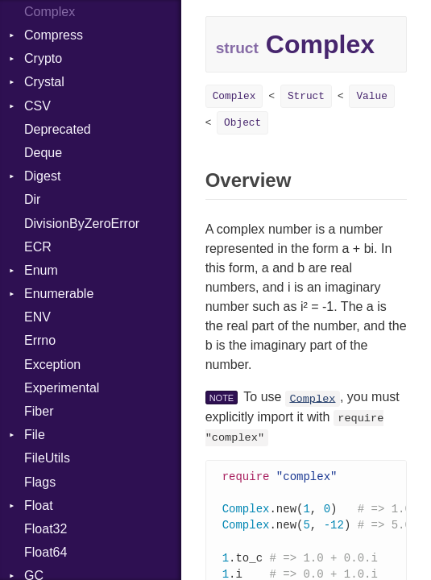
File (34, 434)
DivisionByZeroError (81, 223)
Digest (42, 176)
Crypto (43, 58)
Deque (43, 153)
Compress (53, 35)
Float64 (45, 552)
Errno (40, 340)
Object (242, 123)
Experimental (61, 388)
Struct (306, 96)
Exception (52, 364)
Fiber (38, 411)
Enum (41, 270)
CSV (37, 106)
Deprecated (57, 129)
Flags (40, 482)
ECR (38, 247)
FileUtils (47, 458)
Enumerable (58, 293)
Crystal (44, 82)
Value (371, 96)
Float (38, 505)
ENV (37, 317)
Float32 (45, 529)
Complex (234, 96)
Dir (32, 199)
